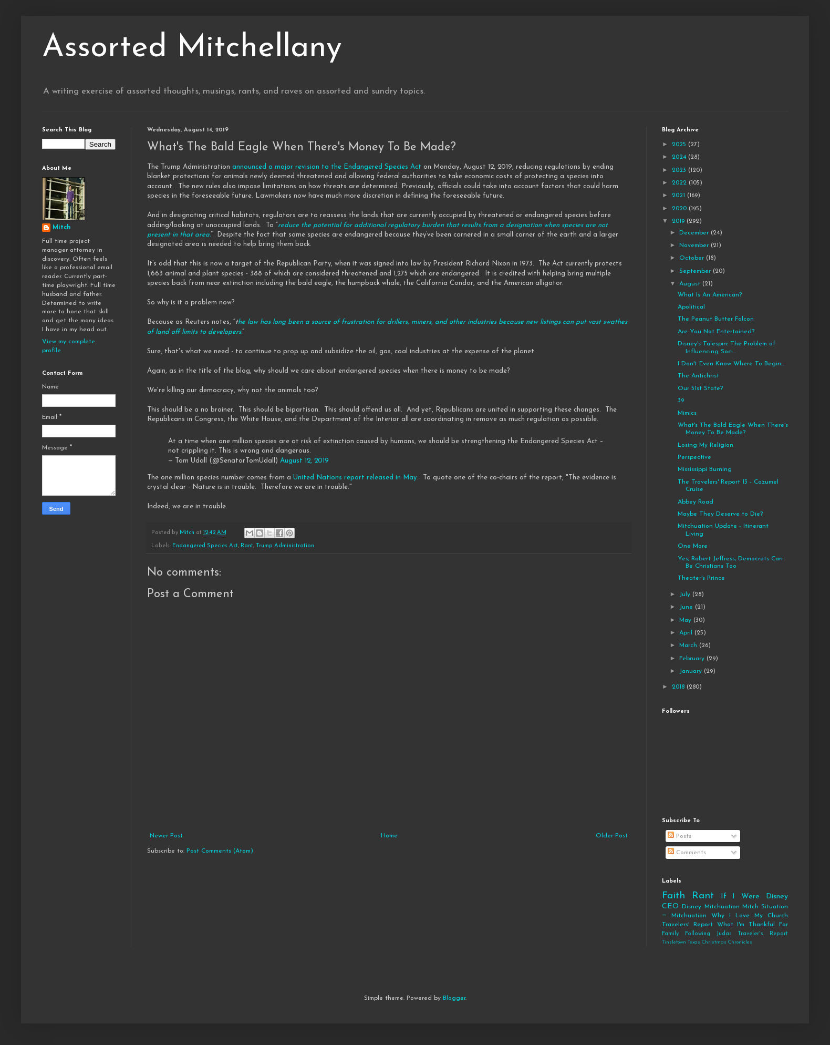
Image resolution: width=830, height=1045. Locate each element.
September (696, 271)
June (687, 607)
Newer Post (166, 836)
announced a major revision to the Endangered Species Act (327, 166)
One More (693, 546)
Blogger (454, 998)
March (689, 645)
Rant (247, 546)
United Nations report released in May (355, 477)
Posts (679, 836)
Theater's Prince (701, 578)
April (686, 633)
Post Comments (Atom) (219, 851)
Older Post (612, 836)
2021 (679, 195)
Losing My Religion (705, 445)
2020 (680, 209)
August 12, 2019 (304, 460)
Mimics (687, 413)
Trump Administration (285, 546)
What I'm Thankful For (752, 924)
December (695, 233)
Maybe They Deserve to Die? (720, 514)
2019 (679, 221)
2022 (680, 183)
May (686, 620)
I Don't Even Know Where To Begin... (731, 364)
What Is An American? (710, 295)
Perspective (694, 457)
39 (681, 400)
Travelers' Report (687, 924)
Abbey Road (695, 502)
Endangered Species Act (205, 546)
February (693, 658)
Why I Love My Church (749, 916)
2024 (680, 157)
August (690, 284)
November (695, 245)
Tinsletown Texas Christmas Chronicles (707, 942)
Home (389, 836)
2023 (680, 170)
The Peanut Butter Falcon (716, 319)
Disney (691, 907)
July (685, 594)
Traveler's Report (763, 934)
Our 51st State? (700, 388)
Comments (687, 852)
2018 (679, 687)
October (692, 258)
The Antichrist (698, 376)
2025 (680, 144)
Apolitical (691, 307)
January (691, 671)
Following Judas (708, 934)
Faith (673, 896)
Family (670, 934)
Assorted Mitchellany (192, 48)
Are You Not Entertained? (716, 332)
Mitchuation (722, 907)
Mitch (62, 227)
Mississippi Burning (705, 469)
